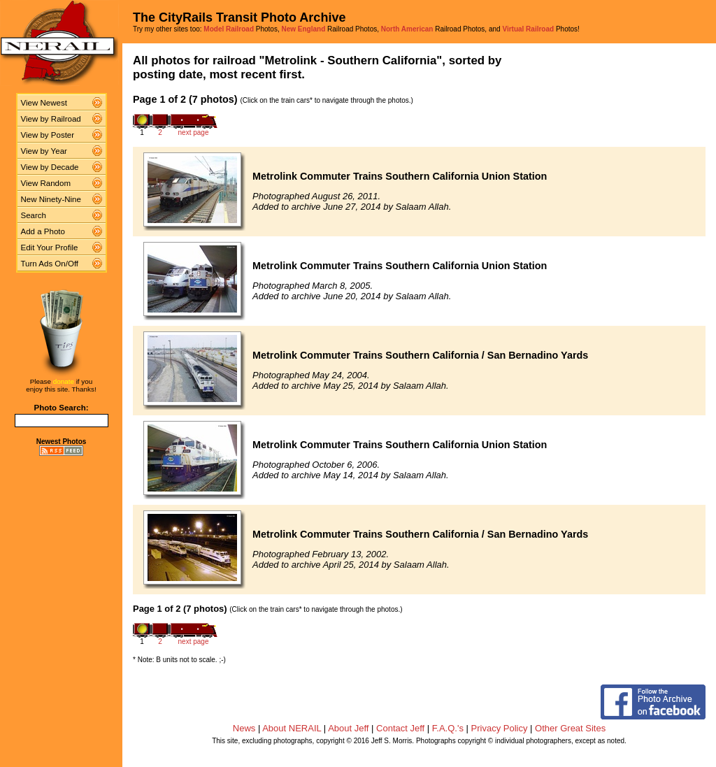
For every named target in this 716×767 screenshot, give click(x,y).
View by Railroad (51, 119)
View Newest (44, 103)
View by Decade (50, 167)
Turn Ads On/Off (50, 263)
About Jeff (348, 728)
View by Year (44, 151)
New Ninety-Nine (51, 199)
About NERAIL (291, 728)
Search (34, 215)
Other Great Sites (570, 728)
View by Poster (48, 135)
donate (63, 381)
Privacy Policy (499, 728)
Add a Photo (43, 231)
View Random (46, 183)
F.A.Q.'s (448, 728)
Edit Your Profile (49, 247)
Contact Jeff (400, 728)
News (244, 728)
